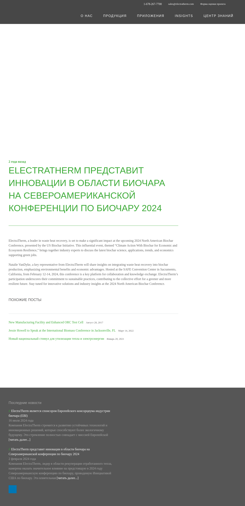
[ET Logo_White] (32, 16)
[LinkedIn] (233, 4)
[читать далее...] (20, 403)
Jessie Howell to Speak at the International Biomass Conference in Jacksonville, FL (65, 335)
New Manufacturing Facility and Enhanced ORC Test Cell (47, 327)
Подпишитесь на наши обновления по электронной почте (211, 373)
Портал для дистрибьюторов (92, 478)
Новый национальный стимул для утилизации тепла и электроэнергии (59, 343)
